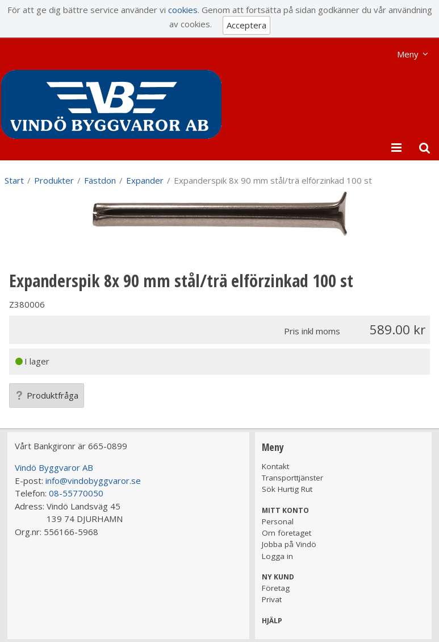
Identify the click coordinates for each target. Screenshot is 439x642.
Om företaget (286, 533)
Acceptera (246, 25)
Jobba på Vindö (289, 544)
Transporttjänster (292, 478)
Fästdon (100, 180)
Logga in (277, 556)
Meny (408, 54)
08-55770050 (76, 493)
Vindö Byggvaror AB (54, 467)
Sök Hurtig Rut (287, 489)
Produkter (54, 180)
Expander (145, 180)
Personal (278, 521)
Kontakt (275, 466)
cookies (183, 9)
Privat (272, 599)
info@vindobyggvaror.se (93, 480)
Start (14, 180)
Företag (276, 588)
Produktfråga (46, 395)
